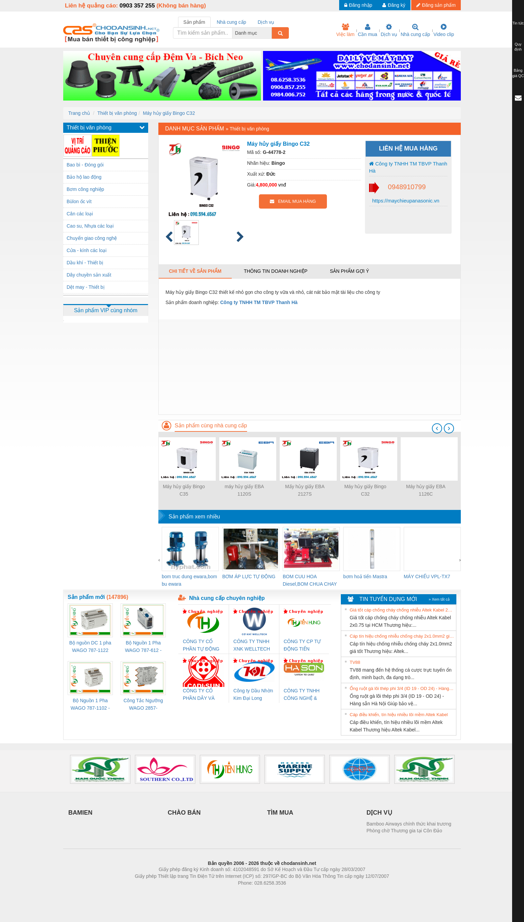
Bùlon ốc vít (79, 201)
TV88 (355, 662)
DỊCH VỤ (379, 812)
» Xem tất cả (439, 599)
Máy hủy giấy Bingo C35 (184, 490)
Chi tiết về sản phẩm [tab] (195, 271)
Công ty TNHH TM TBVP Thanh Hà (408, 167)
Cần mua (367, 30)
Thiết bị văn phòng (117, 113)
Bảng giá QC (518, 73)
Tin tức (518, 23)
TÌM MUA (280, 812)
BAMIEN (80, 812)
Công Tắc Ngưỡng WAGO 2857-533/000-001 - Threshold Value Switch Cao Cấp (143, 705)
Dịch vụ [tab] (266, 22)
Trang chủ (79, 113)
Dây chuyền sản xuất (89, 275)
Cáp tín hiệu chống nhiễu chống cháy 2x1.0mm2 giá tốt (402, 636)
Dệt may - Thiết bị (86, 287)
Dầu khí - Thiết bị (85, 262)
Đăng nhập (358, 5)
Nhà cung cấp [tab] (231, 22)
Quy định (518, 47)
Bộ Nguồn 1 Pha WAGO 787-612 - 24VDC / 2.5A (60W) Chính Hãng (143, 647)
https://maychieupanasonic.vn (405, 200)
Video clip (444, 30)
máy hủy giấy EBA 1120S (244, 490)
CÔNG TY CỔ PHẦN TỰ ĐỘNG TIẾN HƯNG (201, 646)
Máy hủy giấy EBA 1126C (426, 490)
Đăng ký (393, 5)
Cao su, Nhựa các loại (90, 226)
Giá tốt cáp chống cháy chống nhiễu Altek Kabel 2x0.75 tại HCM (402, 610)
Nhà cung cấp (415, 30)
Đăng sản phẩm (436, 5)
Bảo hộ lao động (84, 177)
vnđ (282, 185)
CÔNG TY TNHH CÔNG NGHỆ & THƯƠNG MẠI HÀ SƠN (303, 695)
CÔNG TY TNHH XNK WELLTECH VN (251, 646)
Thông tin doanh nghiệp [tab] (275, 271)
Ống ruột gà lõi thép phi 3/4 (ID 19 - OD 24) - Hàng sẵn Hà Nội (402, 688)
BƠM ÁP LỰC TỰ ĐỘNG (248, 576)
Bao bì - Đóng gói (85, 164)
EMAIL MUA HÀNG (293, 201)
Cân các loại (80, 213)
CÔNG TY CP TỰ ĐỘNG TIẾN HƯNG (302, 646)
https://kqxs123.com (294, 893)
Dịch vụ (389, 30)
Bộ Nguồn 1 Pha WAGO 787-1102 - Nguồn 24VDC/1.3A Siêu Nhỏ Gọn (90, 705)
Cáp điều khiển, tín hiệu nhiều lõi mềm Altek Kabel (399, 714)
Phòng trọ (218, 893)
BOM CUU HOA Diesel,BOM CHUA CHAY (310, 580)
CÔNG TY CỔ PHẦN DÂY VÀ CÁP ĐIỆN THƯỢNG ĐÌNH (200, 695)
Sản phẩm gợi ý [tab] (349, 271)
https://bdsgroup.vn (253, 893)
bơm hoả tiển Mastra (365, 576)
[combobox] (269, 33)
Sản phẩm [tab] (194, 22)
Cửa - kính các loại (86, 250)
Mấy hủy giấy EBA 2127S (305, 490)
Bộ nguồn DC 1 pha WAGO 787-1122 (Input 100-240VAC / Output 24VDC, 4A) (90, 647)
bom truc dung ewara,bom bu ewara (189, 580)
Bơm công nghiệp (85, 189)
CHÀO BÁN (184, 812)
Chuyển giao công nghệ (92, 238)
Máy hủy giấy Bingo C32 (169, 113)
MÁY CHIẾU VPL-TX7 (427, 576)
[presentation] (437, 428)
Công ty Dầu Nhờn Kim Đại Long (253, 694)
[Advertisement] (309, 366)
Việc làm (345, 30)
